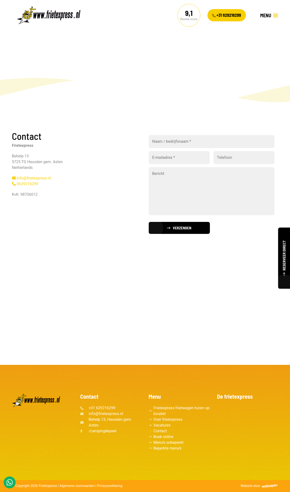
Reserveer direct (284, 254)
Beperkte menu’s (168, 448)
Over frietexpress (168, 419)
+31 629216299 (226, 15)
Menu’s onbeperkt (169, 442)
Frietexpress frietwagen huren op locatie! (182, 411)
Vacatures (162, 425)
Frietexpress (48, 485)
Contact (160, 431)
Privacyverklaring (110, 485)
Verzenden (182, 227)
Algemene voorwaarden (77, 485)
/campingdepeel (103, 431)
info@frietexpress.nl (31, 178)
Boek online (163, 437)
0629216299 (25, 184)
